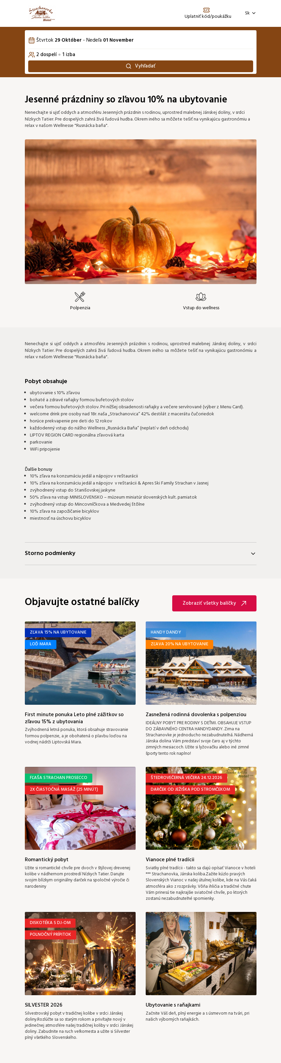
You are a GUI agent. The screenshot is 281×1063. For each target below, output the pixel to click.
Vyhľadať (140, 67)
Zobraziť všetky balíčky (214, 605)
